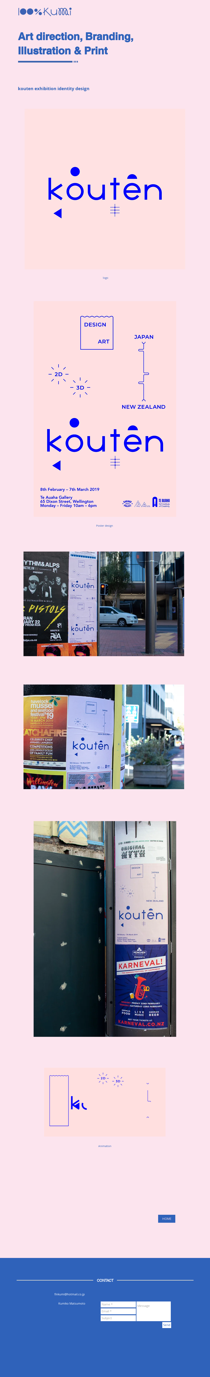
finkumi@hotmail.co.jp (69, 1294)
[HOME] (166, 1219)
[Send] (166, 1325)
